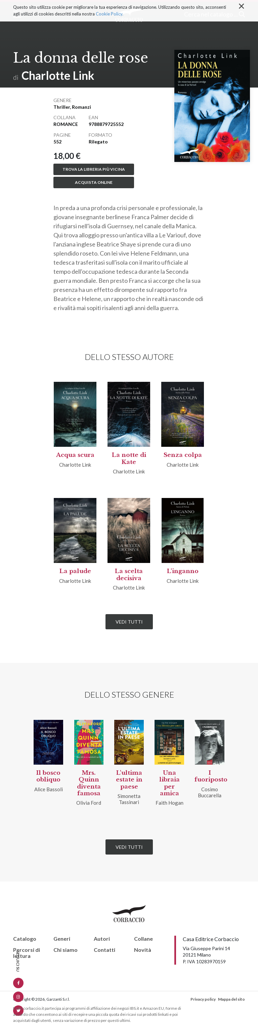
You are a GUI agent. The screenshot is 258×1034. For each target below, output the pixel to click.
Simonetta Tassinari (129, 799)
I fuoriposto (211, 776)
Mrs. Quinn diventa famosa (89, 783)
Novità (142, 950)
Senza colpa (183, 455)
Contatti (104, 950)
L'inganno (183, 571)
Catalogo (24, 939)
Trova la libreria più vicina (93, 169)
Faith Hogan (169, 803)
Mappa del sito (231, 999)
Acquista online (94, 182)
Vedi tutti (129, 622)
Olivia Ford (88, 803)
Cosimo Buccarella (209, 792)
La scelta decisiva (129, 574)
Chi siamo (65, 950)
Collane (143, 939)
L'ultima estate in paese (129, 779)
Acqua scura (75, 455)
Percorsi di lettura (26, 953)
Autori (102, 939)
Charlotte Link (58, 75)
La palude (75, 571)
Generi (61, 939)
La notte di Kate (129, 458)
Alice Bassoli (48, 789)
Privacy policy (203, 999)
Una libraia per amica (169, 783)
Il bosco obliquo (48, 776)
